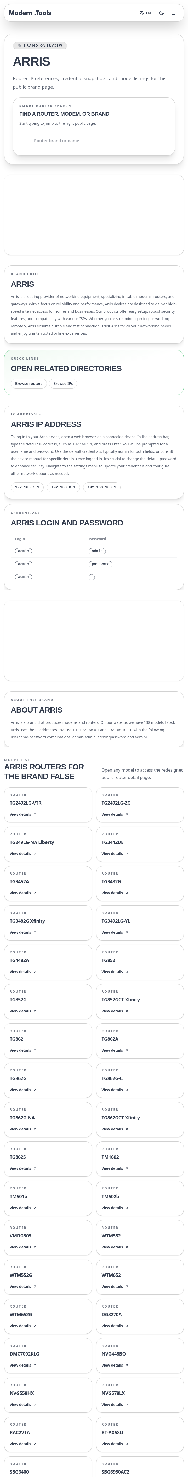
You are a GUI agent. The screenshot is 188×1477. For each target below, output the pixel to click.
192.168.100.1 (102, 487)
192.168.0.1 (63, 487)
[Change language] (145, 13)
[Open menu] (174, 13)
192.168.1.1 (27, 487)
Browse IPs (63, 383)
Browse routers (28, 383)
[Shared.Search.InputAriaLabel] (94, 140)
